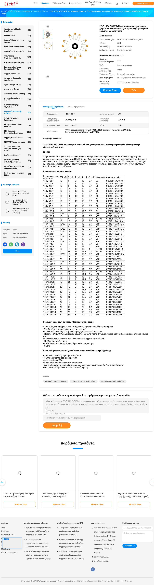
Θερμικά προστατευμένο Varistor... (17, 41)
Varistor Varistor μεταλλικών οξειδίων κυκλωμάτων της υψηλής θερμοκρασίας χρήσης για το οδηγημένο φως (38, 555)
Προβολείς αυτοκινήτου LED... (17, 174)
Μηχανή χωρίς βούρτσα (17, 137)
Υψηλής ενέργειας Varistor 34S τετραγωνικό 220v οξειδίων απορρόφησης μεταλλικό (38, 531)
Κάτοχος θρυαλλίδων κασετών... (17, 125)
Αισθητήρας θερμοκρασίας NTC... (17, 57)
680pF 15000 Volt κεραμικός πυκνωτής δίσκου (21, 193)
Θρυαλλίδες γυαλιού (17, 84)
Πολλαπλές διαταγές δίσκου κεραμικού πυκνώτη (20, 210)
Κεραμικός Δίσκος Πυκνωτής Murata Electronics (19, 202)
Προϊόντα (5, 531)
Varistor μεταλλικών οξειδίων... (17, 30)
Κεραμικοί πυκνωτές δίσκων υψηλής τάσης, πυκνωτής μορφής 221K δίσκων (133, 496)
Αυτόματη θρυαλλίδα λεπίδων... (17, 79)
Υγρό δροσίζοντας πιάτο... (17, 47)
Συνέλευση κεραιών (17, 155)
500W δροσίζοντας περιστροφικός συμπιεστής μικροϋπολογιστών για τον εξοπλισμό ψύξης (37, 543)
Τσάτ (17, 251)
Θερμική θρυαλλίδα (17, 73)
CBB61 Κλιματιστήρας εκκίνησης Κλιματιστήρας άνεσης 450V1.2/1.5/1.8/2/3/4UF (19, 496)
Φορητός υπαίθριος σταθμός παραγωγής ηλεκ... (17, 149)
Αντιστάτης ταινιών (17, 89)
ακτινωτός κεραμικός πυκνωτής (112, 381)
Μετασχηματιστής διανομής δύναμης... (17, 161)
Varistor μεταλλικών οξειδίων (36, 523)
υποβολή (57, 425)
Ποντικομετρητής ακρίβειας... (17, 106)
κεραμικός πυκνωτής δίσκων (55, 381)
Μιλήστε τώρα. (143, 3)
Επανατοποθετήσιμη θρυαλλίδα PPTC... (17, 68)
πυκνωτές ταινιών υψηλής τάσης (83, 381)
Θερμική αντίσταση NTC (17, 51)
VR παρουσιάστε (7, 535)
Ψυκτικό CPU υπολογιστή (17, 93)
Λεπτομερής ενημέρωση (53, 107)
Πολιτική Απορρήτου (9, 552)
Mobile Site (5, 549)
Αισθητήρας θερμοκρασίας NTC (70, 523)
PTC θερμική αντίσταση (17, 62)
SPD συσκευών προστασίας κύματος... (17, 132)
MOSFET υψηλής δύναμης (17, 142)
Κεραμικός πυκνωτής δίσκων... (17, 112)
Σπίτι (3, 528)
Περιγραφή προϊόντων (76, 107)
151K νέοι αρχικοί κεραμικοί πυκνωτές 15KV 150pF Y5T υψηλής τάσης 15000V (55, 496)
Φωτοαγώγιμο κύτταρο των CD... (17, 99)
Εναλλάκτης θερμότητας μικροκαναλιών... (17, 167)
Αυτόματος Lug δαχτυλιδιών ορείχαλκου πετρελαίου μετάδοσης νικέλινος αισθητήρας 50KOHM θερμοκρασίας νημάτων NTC (70, 532)
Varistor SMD (17, 35)
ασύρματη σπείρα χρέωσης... (17, 119)
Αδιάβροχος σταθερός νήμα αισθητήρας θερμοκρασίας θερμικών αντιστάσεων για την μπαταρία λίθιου (71, 555)
